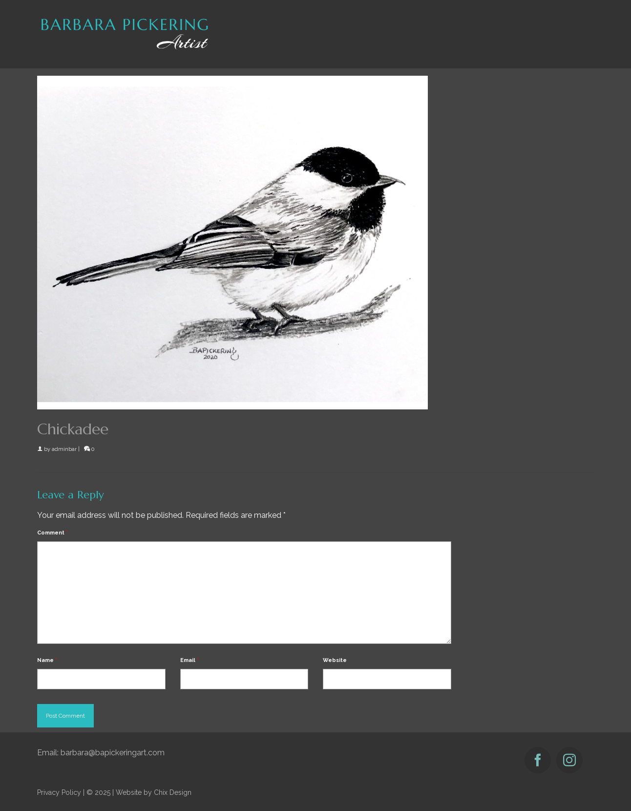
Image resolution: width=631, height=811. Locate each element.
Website (335, 660)
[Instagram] (569, 760)
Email (189, 660)
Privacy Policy (59, 792)
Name (47, 660)
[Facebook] (538, 760)
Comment (52, 533)
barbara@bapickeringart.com (113, 752)
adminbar (64, 449)
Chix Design (172, 792)
